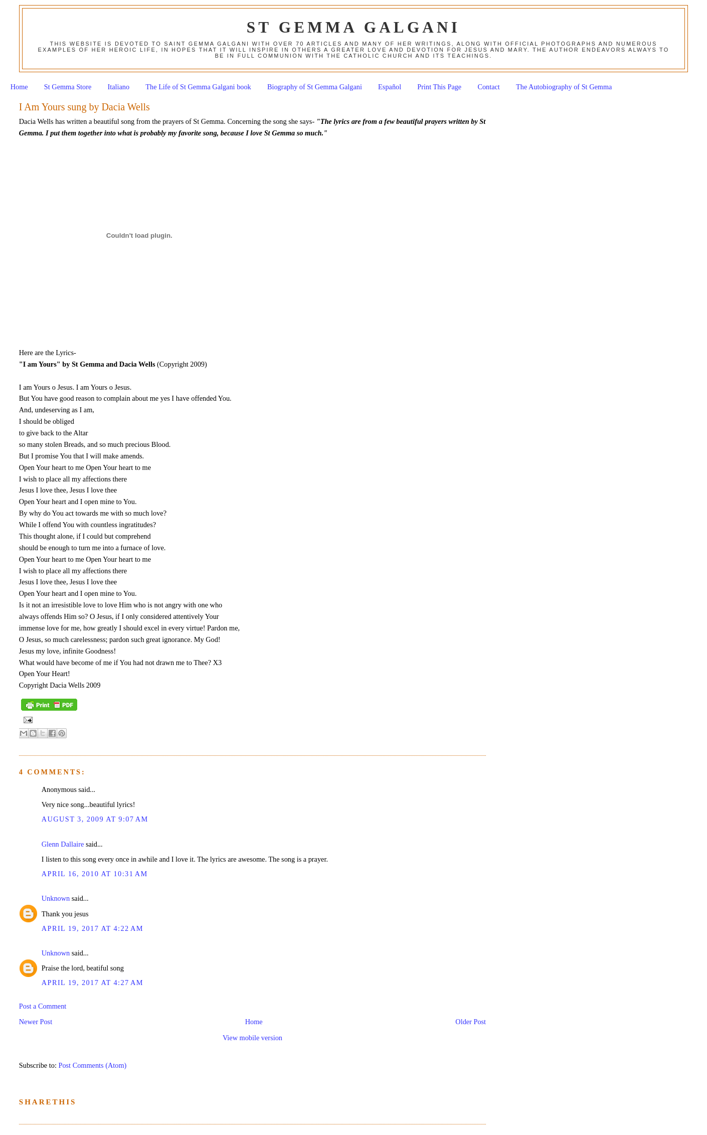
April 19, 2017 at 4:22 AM (92, 928)
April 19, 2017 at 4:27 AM (92, 983)
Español (389, 87)
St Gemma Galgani (353, 27)
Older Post (470, 1022)
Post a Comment (43, 1006)
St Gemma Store (68, 87)
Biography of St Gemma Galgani (314, 87)
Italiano (119, 87)
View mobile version (252, 1038)
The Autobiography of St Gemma (564, 87)
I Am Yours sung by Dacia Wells (84, 106)
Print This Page (439, 87)
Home (19, 87)
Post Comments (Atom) (92, 1065)
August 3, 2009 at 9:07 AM (95, 819)
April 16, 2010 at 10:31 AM (95, 874)
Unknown (56, 898)
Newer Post (35, 1022)
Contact (488, 87)
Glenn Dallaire (63, 844)
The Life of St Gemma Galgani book (198, 87)
